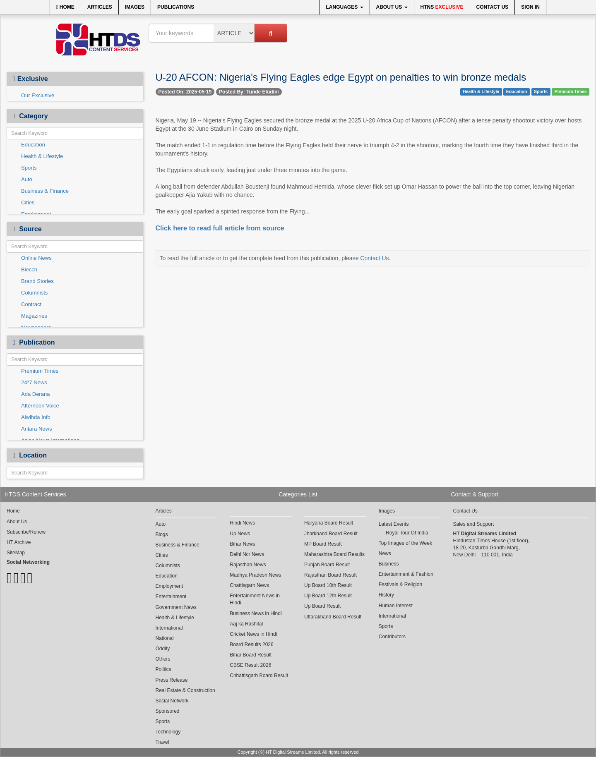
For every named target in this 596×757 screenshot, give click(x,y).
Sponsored (168, 711)
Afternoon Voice (40, 405)
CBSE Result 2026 (250, 665)
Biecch (29, 269)
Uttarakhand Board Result (332, 617)
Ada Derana (35, 394)
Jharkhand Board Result (331, 534)
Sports (29, 168)
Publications (175, 7)
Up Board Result (322, 606)
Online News (36, 258)
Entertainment (171, 596)
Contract (31, 304)
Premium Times (39, 371)
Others (163, 659)
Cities (28, 202)
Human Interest (396, 605)
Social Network (172, 701)
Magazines (34, 316)
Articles (99, 7)
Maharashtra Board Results (334, 554)
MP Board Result (323, 544)
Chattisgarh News (249, 585)
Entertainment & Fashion (406, 574)
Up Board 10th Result (328, 585)
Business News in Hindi (255, 613)
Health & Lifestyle (42, 156)
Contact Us (492, 7)
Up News (240, 534)
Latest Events (394, 524)
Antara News (36, 429)
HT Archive (19, 542)
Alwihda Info (35, 417)
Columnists (34, 293)
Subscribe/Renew (26, 532)
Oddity (163, 649)
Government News (176, 607)
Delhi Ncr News (247, 554)
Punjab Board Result (327, 565)
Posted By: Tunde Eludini (249, 92)
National (165, 638)
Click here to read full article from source (220, 228)
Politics (163, 669)
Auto (26, 179)
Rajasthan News (248, 565)
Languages (344, 7)
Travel (162, 742)
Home (65, 7)
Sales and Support (473, 524)
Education (33, 144)
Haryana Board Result (328, 523)
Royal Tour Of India (407, 533)
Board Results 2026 (251, 644)
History (386, 595)
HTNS (442, 7)
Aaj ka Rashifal (246, 624)
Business (389, 564)
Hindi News (242, 523)
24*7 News (34, 382)
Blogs (162, 534)
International (169, 628)
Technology (168, 732)
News (385, 553)
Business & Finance (45, 191)
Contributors (392, 637)
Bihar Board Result (251, 655)
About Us (392, 7)
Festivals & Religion (400, 584)
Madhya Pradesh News (255, 575)
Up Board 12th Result (328, 596)
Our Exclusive (37, 95)
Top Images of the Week (405, 543)
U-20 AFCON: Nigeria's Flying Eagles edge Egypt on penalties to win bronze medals (341, 77)
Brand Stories (37, 281)
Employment (169, 586)
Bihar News (242, 544)
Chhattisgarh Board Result (259, 675)
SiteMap (16, 553)
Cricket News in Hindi (253, 634)
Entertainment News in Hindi (255, 599)
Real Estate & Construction (185, 690)
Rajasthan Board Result (330, 575)
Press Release (172, 680)
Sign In (530, 7)
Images (134, 7)
